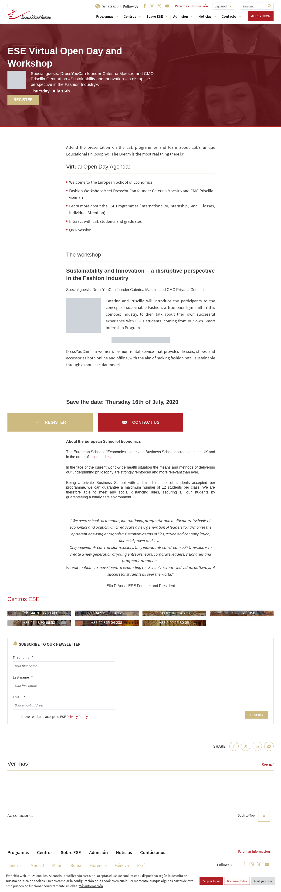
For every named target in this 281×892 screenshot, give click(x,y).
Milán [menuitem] (57, 865)
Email (19, 697)
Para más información (191, 6)
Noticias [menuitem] (124, 852)
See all (268, 764)
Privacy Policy (77, 716)
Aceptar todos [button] (211, 881)
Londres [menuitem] (14, 865)
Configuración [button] (263, 881)
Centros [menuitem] (45, 852)
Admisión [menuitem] (98, 852)
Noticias (207, 16)
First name (23, 657)
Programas (107, 16)
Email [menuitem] (269, 750)
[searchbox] (257, 6)
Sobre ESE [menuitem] (71, 852)
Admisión (183, 16)
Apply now (260, 16)
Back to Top (254, 816)
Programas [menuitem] (18, 852)
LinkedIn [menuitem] (257, 750)
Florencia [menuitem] (98, 865)
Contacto (231, 16)
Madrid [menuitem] (37, 865)
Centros (132, 16)
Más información (91, 886)
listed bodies (100, 457)
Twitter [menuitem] (245, 750)
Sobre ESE (157, 16)
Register (23, 100)
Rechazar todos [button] (237, 881)
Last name (23, 677)
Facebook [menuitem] (234, 750)
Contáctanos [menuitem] (152, 852)
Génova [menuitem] (122, 865)
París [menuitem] (141, 865)
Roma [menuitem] (76, 865)
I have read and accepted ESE (54, 716)
